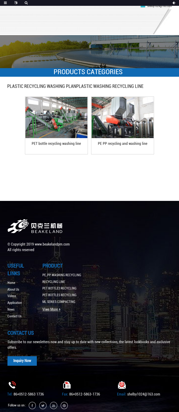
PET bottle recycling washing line (61, 139)
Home (11, 277)
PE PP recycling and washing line (118, 139)
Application (14, 297)
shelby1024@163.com (143, 389)
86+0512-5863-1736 (84, 389)
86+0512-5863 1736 (29, 389)
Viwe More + (51, 303)
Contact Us (14, 310)
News (10, 304)
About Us (13, 284)
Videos (11, 290)
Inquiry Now (23, 355)
